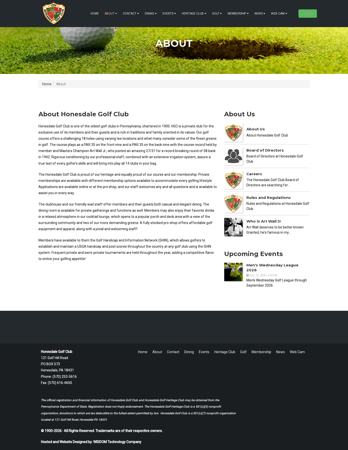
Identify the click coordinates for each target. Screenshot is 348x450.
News (260, 13)
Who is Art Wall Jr (263, 221)
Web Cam (279, 13)
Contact (131, 13)
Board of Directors (265, 150)
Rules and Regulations (268, 197)
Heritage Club (194, 13)
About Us (255, 129)
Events (169, 13)
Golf (217, 13)
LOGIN (308, 13)
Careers (254, 174)
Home (95, 13)
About (111, 13)
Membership (238, 13)
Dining (151, 13)
